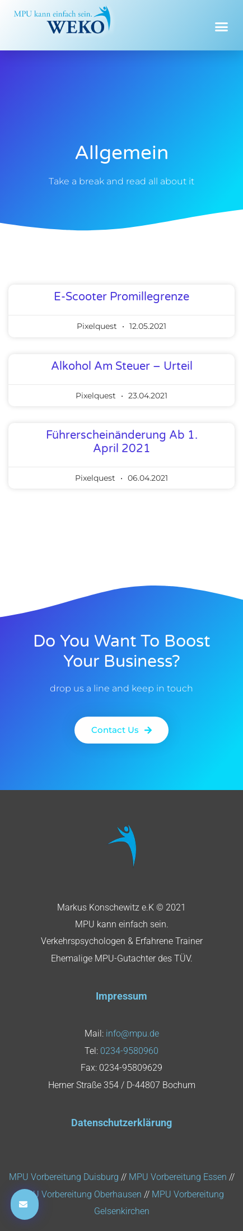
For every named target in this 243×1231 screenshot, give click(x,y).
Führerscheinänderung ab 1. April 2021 (122, 442)
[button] (221, 27)
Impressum (121, 996)
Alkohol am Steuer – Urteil (122, 366)
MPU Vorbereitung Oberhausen (81, 1194)
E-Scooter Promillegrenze (121, 297)
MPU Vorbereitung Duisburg (64, 1177)
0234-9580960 (129, 1051)
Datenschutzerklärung (121, 1122)
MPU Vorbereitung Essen (178, 1177)
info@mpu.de (132, 1033)
